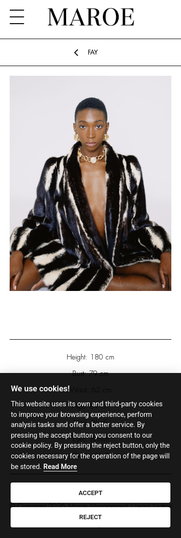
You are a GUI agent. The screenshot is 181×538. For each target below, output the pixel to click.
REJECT (90, 517)
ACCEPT (91, 493)
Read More (60, 467)
